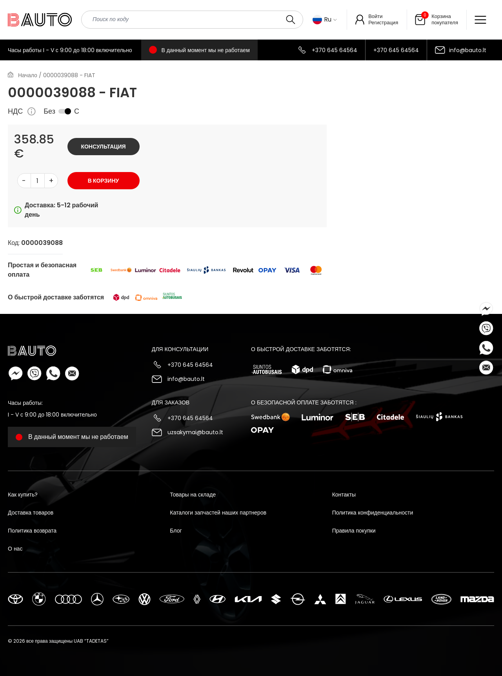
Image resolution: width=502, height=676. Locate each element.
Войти (375, 16)
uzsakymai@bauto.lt (195, 432)
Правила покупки (354, 531)
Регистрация (383, 22)
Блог (176, 531)
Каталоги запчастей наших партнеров (218, 513)
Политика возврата (32, 531)
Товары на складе (193, 494)
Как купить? (23, 494)
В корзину (103, 181)
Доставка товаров (30, 513)
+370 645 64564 (334, 50)
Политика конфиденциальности (372, 513)
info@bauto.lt (467, 50)
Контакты (344, 494)
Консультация (103, 146)
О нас (15, 549)
